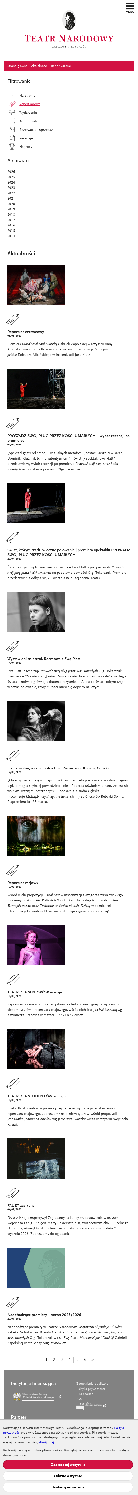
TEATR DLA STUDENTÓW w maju (36, 1097)
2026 (11, 172)
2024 (11, 182)
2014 (11, 236)
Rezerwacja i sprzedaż (30, 130)
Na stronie (21, 96)
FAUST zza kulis (20, 1206)
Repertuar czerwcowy (25, 332)
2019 (11, 209)
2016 (11, 225)
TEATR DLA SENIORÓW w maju (34, 993)
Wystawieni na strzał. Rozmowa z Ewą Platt (43, 659)
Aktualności (39, 66)
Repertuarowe (61, 66)
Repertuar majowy (22, 883)
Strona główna (17, 66)
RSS (79, 1399)
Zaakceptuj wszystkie (68, 1465)
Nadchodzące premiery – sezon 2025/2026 (44, 1315)
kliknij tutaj (46, 1442)
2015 (11, 231)
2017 (11, 220)
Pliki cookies (84, 1394)
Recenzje (20, 138)
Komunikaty (22, 121)
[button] (130, 8)
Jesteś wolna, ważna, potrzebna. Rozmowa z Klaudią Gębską (58, 769)
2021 (11, 199)
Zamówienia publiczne (92, 1384)
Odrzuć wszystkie (68, 1476)
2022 (11, 193)
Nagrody (19, 147)
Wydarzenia (22, 113)
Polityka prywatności (90, 1389)
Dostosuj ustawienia (67, 1487)
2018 (11, 215)
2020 (11, 204)
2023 (11, 188)
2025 (11, 177)
